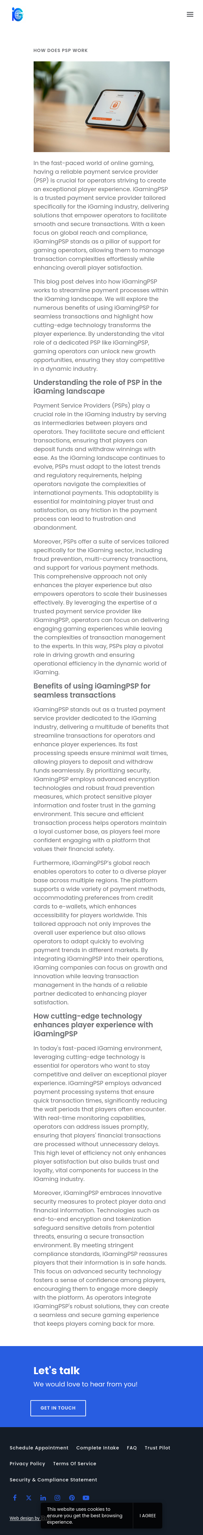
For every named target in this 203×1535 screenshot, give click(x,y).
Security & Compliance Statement (53, 1480)
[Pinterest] (71, 1498)
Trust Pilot (158, 1448)
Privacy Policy (27, 1463)
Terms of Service (74, 1463)
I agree (148, 1515)
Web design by (30, 1518)
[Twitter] (28, 1498)
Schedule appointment (39, 1448)
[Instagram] (57, 1498)
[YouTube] (86, 1498)
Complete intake (97, 1448)
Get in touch (58, 1419)
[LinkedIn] (43, 1498)
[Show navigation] (188, 14)
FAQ (132, 1448)
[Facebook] (14, 1498)
